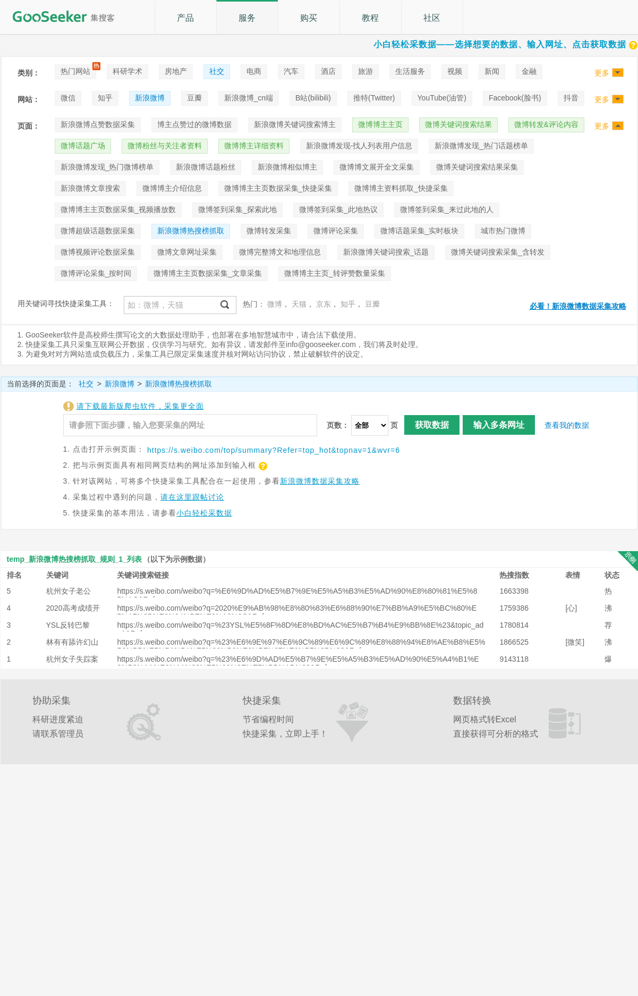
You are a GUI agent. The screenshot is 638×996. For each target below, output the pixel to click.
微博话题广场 (83, 145)
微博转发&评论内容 (546, 124)
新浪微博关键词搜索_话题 (386, 252)
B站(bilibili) (313, 98)
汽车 (291, 71)
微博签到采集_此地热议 (338, 209)
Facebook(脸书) (515, 98)
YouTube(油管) (442, 98)
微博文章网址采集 (187, 252)
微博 (274, 304)
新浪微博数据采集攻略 (320, 481)
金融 (529, 71)
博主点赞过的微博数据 (194, 124)
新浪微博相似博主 (287, 167)
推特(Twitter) (374, 98)
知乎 (105, 98)
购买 (308, 17)
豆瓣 (194, 98)
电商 (253, 71)
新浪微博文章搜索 (90, 188)
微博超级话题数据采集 (98, 230)
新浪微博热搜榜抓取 (190, 230)
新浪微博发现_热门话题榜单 (481, 145)
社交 (216, 71)
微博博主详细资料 (254, 145)
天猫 (299, 304)
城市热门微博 (503, 230)
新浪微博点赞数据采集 (98, 124)
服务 (247, 17)
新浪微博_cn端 (249, 98)
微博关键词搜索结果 (458, 124)
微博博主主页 (380, 124)
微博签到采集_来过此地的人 (447, 209)
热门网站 (75, 71)
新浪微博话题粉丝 (205, 167)
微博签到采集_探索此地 (237, 209)
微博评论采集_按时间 (96, 273)
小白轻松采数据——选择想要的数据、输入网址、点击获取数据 (505, 44)
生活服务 (410, 71)
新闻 (491, 71)
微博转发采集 (268, 230)
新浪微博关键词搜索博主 (295, 124)
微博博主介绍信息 (172, 188)
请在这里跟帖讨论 (192, 497)
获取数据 (432, 424)
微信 (68, 98)
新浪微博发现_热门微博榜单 (107, 167)
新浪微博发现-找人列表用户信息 (359, 145)
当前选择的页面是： (40, 383)
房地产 (176, 71)
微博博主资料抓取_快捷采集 (401, 188)
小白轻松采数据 (204, 513)
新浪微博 (150, 98)
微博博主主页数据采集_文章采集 (208, 273)
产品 (185, 17)
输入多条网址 (498, 424)
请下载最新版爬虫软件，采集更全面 (140, 406)
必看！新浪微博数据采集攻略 (578, 306)
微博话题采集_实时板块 (419, 230)
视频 (454, 71)
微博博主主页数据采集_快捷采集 (278, 188)
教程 (370, 17)
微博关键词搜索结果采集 (477, 167)
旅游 (365, 71)
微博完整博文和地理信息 (280, 252)
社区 (431, 17)
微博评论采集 (335, 230)
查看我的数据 (567, 425)
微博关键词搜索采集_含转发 (498, 252)
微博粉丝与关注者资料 (164, 145)
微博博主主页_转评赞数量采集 (334, 273)
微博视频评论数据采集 (98, 252)
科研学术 (127, 71)
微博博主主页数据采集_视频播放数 (118, 209)
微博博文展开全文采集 (376, 167)
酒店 (328, 71)
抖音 (571, 98)
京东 (323, 304)
